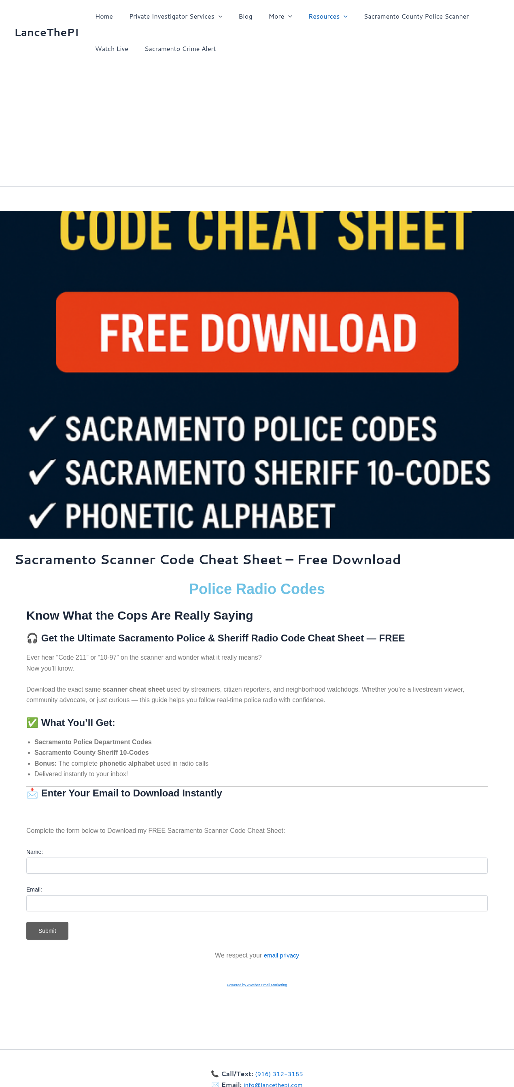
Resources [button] (313, 16)
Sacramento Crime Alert (175, 48)
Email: (34, 889)
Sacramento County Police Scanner (398, 16)
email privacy (281, 955)
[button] (214, 16)
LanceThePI (46, 32)
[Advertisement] (257, 125)
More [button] (269, 16)
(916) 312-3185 (279, 1073)
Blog (237, 16)
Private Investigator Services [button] (170, 16)
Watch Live (110, 48)
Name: (34, 852)
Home (102, 16)
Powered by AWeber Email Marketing (257, 985)
